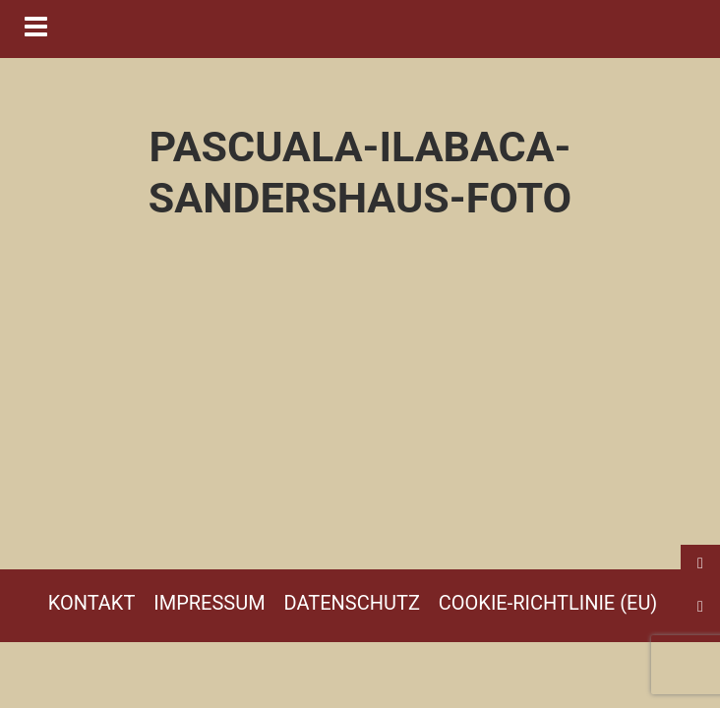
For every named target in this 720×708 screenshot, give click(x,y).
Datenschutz (352, 603)
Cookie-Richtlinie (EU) (548, 603)
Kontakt (92, 603)
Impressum (209, 603)
